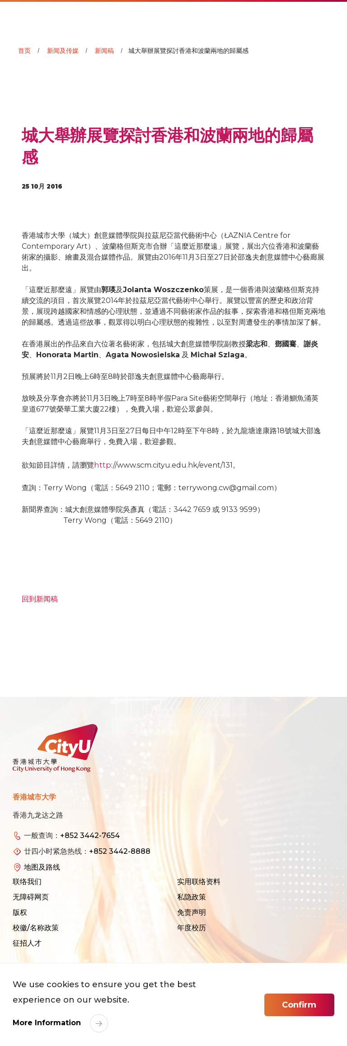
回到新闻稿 (40, 599)
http (102, 464)
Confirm (299, 1005)
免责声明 (191, 912)
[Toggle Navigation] (331, 16)
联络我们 (27, 881)
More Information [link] (48, 1022)
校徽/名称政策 (36, 927)
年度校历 (191, 927)
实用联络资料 (198, 881)
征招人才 (27, 943)
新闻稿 (104, 51)
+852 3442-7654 (90, 835)
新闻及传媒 (63, 51)
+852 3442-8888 (119, 851)
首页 (24, 51)
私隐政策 (191, 897)
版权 (20, 912)
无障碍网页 (31, 897)
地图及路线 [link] (42, 867)
